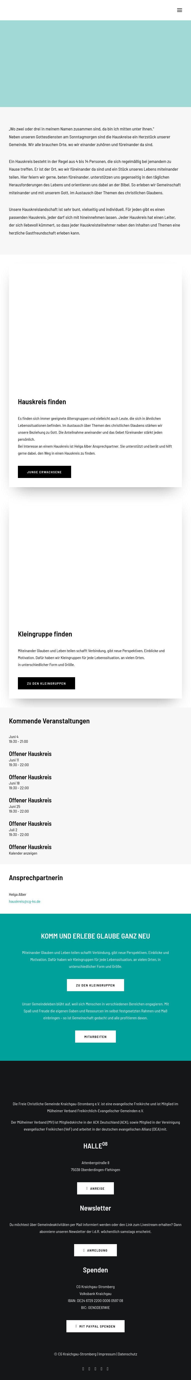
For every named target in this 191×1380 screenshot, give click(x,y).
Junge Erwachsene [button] (44, 472)
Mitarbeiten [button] (95, 1036)
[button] (179, 10)
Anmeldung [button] (95, 1250)
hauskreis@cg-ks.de (24, 901)
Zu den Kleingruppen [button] (46, 683)
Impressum (107, 1353)
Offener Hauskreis (30, 753)
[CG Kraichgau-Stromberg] (12, 10)
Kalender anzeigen (23, 853)
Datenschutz (127, 1353)
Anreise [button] (95, 1188)
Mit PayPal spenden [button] (96, 1326)
